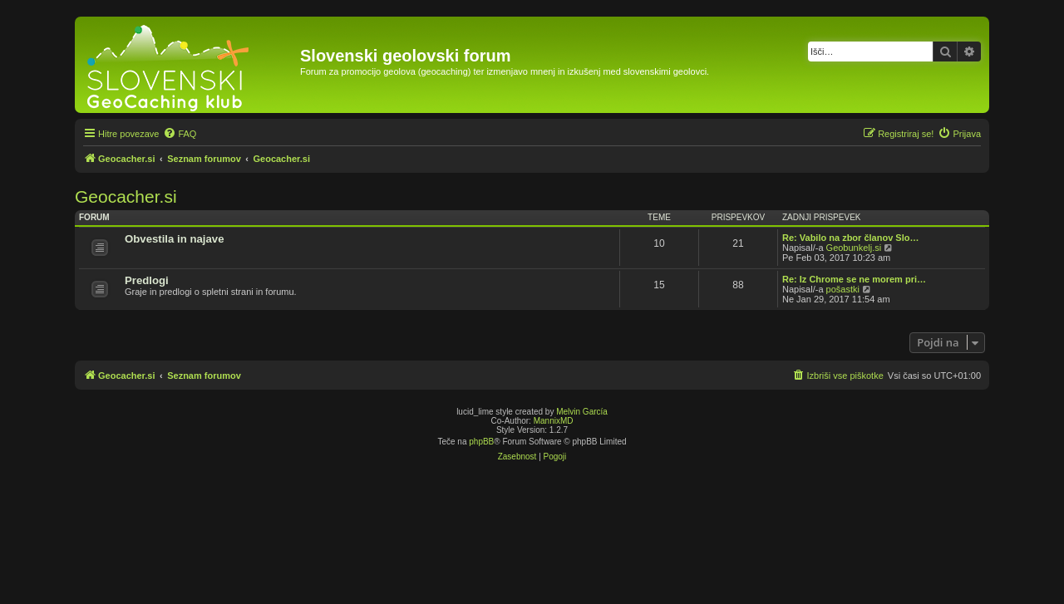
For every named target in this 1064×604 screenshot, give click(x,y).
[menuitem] (179, 134)
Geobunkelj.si (854, 248)
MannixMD (554, 420)
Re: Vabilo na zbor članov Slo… (850, 238)
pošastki (843, 289)
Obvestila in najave (174, 239)
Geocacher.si (126, 196)
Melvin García (582, 411)
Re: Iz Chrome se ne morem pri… (854, 279)
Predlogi (147, 280)
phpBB (481, 441)
